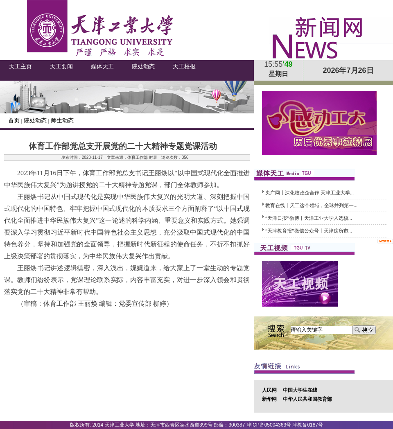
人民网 (269, 390)
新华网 (269, 399)
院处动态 (35, 120)
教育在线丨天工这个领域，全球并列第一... (311, 205)
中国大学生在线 (300, 390)
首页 (14, 120)
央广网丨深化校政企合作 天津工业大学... (309, 193)
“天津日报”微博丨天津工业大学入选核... (308, 218)
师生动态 (62, 120)
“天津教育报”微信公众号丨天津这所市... (308, 231)
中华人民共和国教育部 (307, 399)
